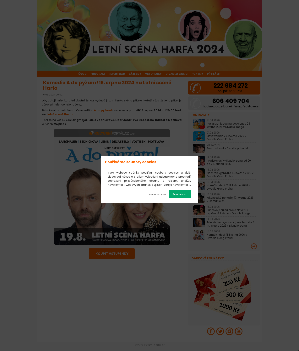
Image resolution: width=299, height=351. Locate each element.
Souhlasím (179, 194)
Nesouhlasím (157, 194)
